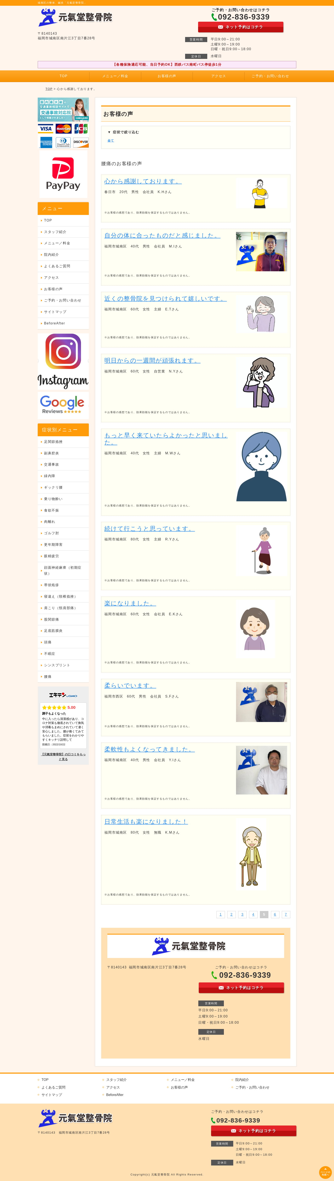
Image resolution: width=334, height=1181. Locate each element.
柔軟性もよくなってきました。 (149, 749)
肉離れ (49, 521)
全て (111, 140)
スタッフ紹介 (55, 232)
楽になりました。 (130, 603)
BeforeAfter (54, 323)
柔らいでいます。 (130, 685)
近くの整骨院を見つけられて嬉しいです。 (165, 298)
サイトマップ (55, 312)
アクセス (218, 76)
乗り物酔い (53, 499)
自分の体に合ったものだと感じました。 (162, 235)
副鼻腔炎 (51, 453)
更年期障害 (53, 544)
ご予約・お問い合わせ (270, 76)
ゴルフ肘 (51, 533)
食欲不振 (51, 510)
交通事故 (51, 464)
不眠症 (49, 653)
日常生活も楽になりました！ (146, 821)
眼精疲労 (51, 556)
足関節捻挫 (53, 441)
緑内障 (49, 476)
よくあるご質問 (57, 266)
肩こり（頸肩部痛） (61, 608)
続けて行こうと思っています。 (149, 528)
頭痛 (48, 642)
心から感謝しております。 (143, 181)
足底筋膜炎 (53, 630)
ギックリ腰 (53, 487)
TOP (64, 76)
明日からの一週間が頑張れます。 (152, 360)
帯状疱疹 (51, 585)
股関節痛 (51, 619)
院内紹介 (51, 254)
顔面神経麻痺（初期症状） (63, 571)
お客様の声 (167, 76)
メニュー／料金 (115, 76)
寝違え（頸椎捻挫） (61, 596)
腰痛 (48, 676)
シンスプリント (57, 665)
